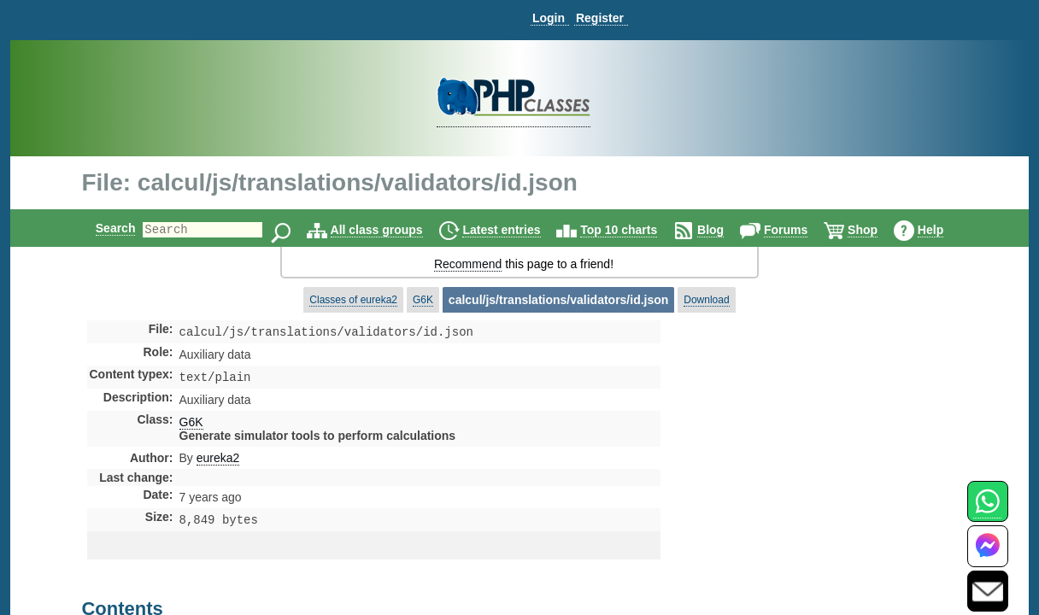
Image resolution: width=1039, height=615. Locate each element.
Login (548, 18)
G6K (423, 300)
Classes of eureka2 (353, 300)
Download (706, 300)
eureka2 (218, 461)
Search (101, 228)
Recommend (468, 264)
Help (945, 230)
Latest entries (516, 230)
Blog (725, 230)
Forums (800, 230)
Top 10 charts (633, 230)
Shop (877, 230)
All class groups (391, 230)
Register (600, 18)
